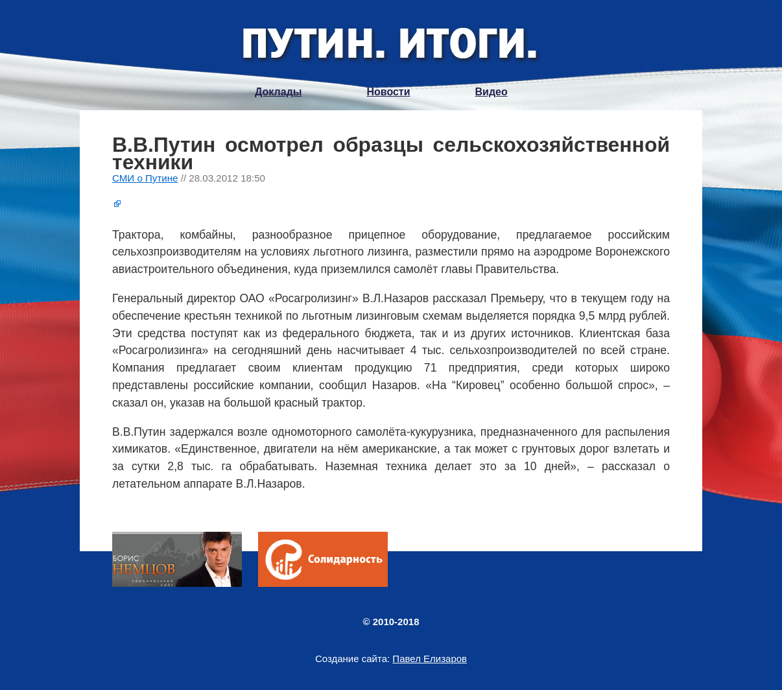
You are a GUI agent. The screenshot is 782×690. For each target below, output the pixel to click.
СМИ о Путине (145, 178)
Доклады (278, 91)
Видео (491, 91)
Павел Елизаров (429, 658)
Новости (388, 91)
